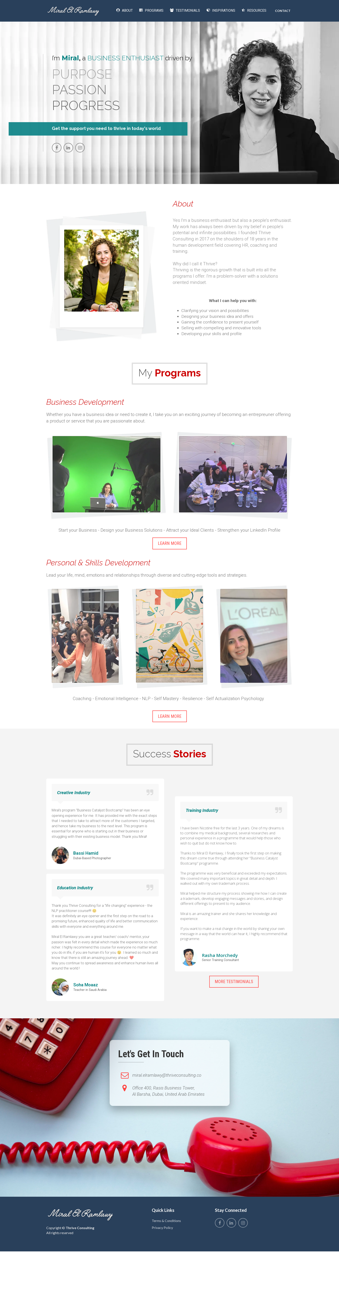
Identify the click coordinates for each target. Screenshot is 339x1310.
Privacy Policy (162, 1227)
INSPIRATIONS (220, 10)
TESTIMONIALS (185, 10)
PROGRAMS (151, 10)
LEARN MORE (169, 543)
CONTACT (283, 11)
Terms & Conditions (166, 1221)
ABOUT (124, 10)
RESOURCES (254, 10)
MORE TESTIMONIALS (234, 981)
